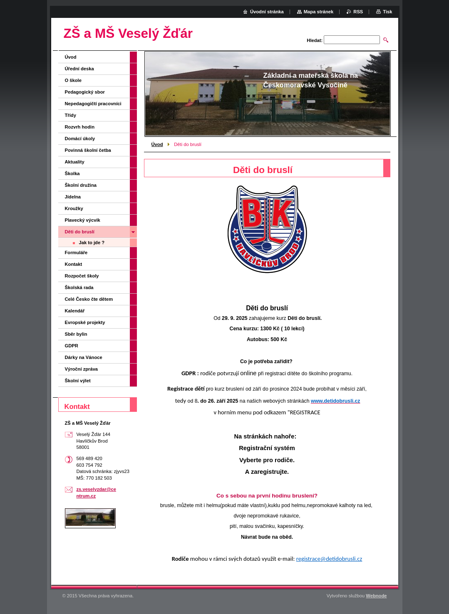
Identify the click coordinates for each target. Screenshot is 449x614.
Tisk (387, 11)
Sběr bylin (76, 334)
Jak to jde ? (92, 242)
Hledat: (314, 40)
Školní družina (81, 185)
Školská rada (79, 287)
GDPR (71, 345)
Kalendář (75, 310)
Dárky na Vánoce (83, 357)
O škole (73, 80)
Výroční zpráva (81, 368)
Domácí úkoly (80, 138)
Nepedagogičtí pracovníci (93, 103)
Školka (72, 173)
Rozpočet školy (82, 275)
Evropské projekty (85, 322)
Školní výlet (78, 380)
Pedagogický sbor (85, 91)
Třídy (70, 115)
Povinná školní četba (88, 150)
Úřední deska (79, 68)
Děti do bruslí (79, 231)
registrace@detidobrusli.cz (329, 558)
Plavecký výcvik (82, 220)
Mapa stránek (319, 11)
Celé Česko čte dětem (89, 299)
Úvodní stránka (267, 11)
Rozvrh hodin (79, 126)
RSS (358, 11)
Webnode (376, 595)
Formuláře (76, 252)
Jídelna (73, 196)
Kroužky (74, 208)
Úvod (157, 144)
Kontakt (73, 264)
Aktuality (74, 161)
